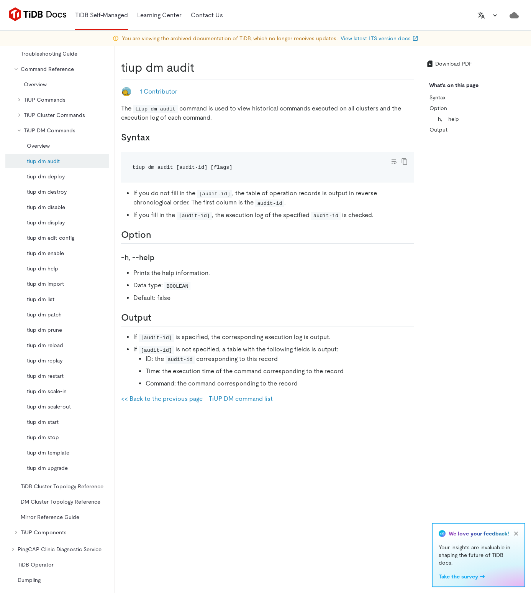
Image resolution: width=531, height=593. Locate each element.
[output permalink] (157, 317)
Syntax (437, 97)
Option (438, 108)
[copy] (404, 161)
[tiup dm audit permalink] (200, 67)
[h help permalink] (160, 257)
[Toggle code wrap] (393, 161)
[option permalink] (157, 234)
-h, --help (447, 119)
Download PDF (449, 64)
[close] (516, 533)
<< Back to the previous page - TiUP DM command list (197, 398)
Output (438, 130)
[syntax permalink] (156, 137)
